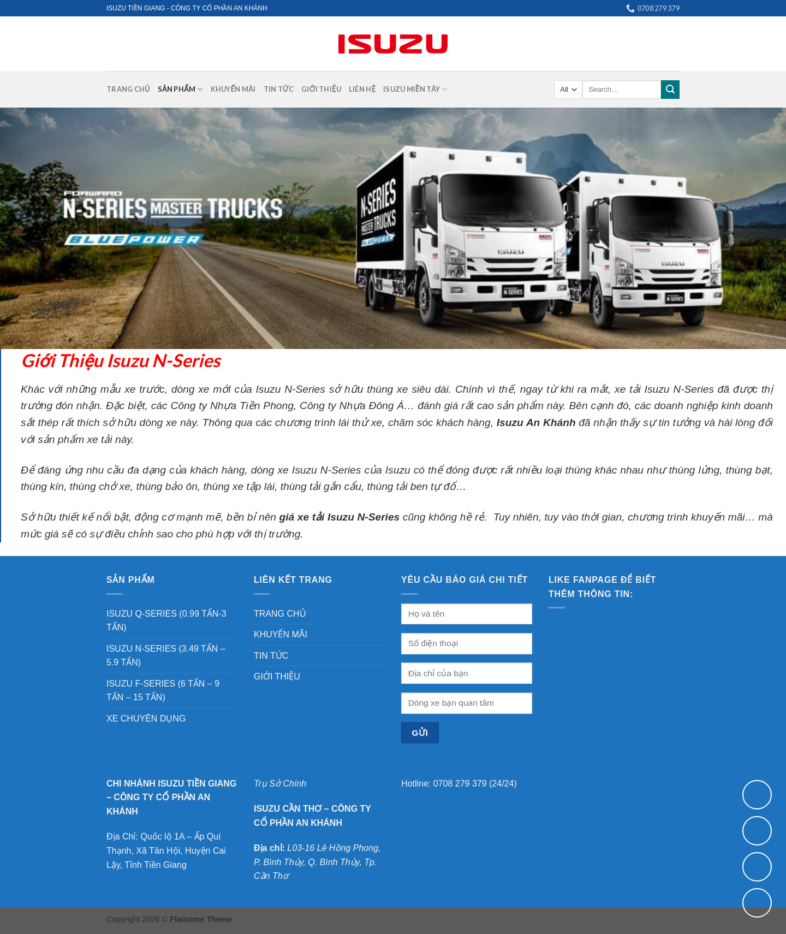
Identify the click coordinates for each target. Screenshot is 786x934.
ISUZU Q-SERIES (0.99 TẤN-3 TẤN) (166, 620)
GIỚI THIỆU (321, 89)
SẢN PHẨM (180, 89)
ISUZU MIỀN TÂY (415, 89)
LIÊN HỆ (362, 89)
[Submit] (670, 89)
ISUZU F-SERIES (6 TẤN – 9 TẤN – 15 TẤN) (162, 690)
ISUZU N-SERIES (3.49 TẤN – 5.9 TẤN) (165, 655)
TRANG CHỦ (128, 89)
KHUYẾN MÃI (233, 89)
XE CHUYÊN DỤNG (146, 718)
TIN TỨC (279, 89)
